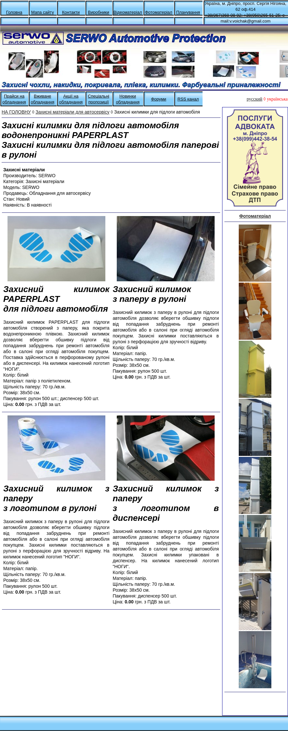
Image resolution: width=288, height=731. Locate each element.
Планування (188, 12)
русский (254, 99)
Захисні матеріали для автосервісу (72, 112)
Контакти (71, 12)
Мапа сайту (42, 12)
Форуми (158, 99)
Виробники (98, 12)
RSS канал (188, 99)
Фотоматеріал (158, 12)
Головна (14, 12)
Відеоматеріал (128, 12)
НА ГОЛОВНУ (16, 112)
